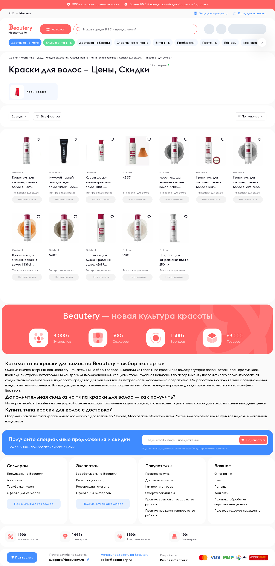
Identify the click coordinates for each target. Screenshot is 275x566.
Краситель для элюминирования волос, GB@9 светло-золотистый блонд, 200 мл (26, 187)
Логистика (14, 480)
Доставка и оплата (159, 480)
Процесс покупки (158, 474)
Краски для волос (130, 57)
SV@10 (126, 255)
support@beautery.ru (66, 559)
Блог (217, 480)
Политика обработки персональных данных (230, 501)
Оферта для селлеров (23, 493)
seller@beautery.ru (116, 559)
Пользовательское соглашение (237, 510)
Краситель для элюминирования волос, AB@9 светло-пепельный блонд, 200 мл (99, 264)
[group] (33, 91)
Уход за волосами (56, 57)
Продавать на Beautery (25, 474)
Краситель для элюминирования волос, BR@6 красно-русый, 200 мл (99, 187)
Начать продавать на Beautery (124, 555)
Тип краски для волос (156, 57)
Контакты (221, 493)
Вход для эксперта (252, 13)
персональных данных (213, 448)
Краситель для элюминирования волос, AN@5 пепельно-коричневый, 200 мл (174, 187)
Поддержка (22, 557)
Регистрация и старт (91, 480)
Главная (13, 57)
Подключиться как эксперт (103, 504)
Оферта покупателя (160, 493)
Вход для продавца (214, 13)
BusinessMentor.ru (174, 560)
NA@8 (53, 255)
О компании (223, 474)
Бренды (17, 116)
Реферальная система (92, 486)
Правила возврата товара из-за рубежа (169, 501)
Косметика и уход (32, 57)
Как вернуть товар (159, 486)
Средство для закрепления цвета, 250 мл (174, 259)
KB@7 (126, 177)
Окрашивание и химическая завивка (93, 57)
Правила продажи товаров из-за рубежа (170, 513)
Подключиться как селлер (33, 504)
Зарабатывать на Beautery (96, 474)
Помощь (220, 486)
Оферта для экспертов (93, 493)
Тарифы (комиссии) (21, 486)
